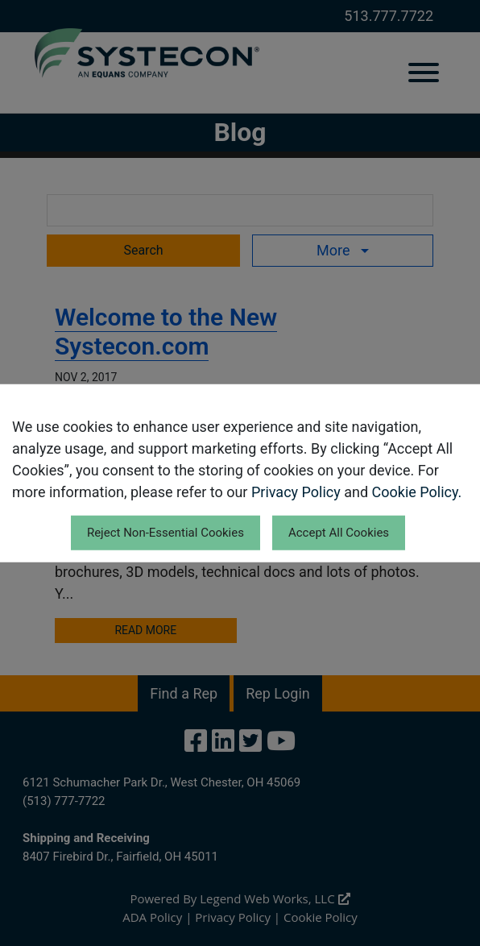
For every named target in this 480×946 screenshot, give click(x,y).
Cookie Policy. (417, 491)
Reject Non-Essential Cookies (165, 532)
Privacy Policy (296, 491)
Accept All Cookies (338, 532)
